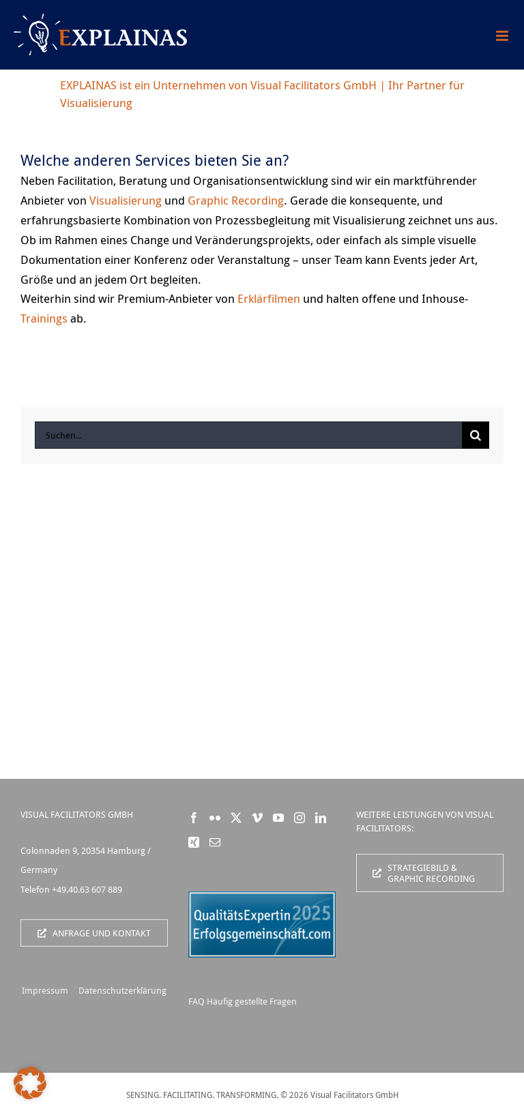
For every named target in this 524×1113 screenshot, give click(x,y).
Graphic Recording (236, 200)
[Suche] (475, 435)
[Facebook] (193, 817)
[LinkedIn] (320, 817)
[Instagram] (299, 817)
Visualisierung (125, 200)
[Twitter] (236, 817)
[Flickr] (214, 817)
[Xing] (193, 842)
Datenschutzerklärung (122, 990)
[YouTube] (278, 817)
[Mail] (214, 842)
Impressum (45, 990)
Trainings (44, 318)
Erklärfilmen (268, 298)
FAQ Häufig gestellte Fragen (242, 1001)
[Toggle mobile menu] (503, 36)
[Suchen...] (248, 435)
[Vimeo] (257, 817)
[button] (30, 1083)
